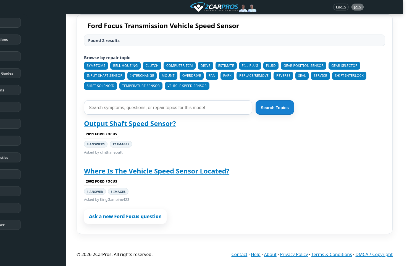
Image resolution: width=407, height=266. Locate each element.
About (270, 254)
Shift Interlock (349, 75)
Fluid (271, 65)
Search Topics (275, 107)
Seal (302, 75)
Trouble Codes (23, 123)
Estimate (226, 65)
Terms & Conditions (331, 254)
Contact (239, 254)
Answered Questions (29, 39)
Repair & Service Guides (31, 73)
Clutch (152, 65)
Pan (212, 75)
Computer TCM (179, 65)
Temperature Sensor (141, 85)
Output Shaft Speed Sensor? (130, 123)
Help (256, 254)
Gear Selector (344, 65)
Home (16, 22)
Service (320, 75)
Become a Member (27, 224)
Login (341, 6)
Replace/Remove (254, 75)
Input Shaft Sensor (104, 75)
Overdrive (191, 75)
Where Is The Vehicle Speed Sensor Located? (156, 171)
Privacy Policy (294, 254)
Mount (168, 75)
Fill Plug (250, 65)
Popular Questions (27, 90)
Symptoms (20, 174)
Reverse (283, 75)
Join (357, 6)
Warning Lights (24, 106)
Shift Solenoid (100, 85)
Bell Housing (125, 65)
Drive (206, 65)
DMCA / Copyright (374, 254)
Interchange (142, 75)
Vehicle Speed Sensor (186, 85)
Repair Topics (22, 56)
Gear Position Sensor (303, 65)
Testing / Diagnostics (29, 157)
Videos (16, 191)
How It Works (22, 140)
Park (227, 75)
